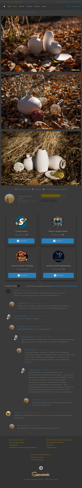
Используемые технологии (55, 442)
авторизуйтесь (57, 286)
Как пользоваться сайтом (17, 440)
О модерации (13, 445)
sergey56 (17, 413)
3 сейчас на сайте (30, 2)
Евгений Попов (23, 201)
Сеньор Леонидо (20, 316)
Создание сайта (51, 447)
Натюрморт (13, 12)
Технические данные (50, 196)
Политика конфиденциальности (41, 454)
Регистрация (76, 6)
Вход (69, 6)
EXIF (64, 196)
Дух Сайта (49, 445)
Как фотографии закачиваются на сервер (59, 440)
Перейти (21, 241)
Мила (16, 290)
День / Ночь (75, 2)
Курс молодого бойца (16, 442)
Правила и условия (37, 457)
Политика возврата (37, 460)
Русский (65, 2)
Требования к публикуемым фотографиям (23, 447)
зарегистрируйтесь (71, 286)
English (59, 2)
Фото (5, 12)
